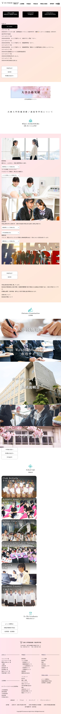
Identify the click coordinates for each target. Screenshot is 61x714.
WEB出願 (4, 695)
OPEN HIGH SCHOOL (50, 13)
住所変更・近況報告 (10, 631)
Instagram (30, 13)
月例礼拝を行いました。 (13, 56)
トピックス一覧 (5, 658)
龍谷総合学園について (7, 297)
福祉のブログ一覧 (6, 671)
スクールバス (25, 682)
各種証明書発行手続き (9, 627)
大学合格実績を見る (6, 232)
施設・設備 (24, 680)
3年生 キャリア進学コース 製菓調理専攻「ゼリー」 (20, 43)
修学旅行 (43, 660)
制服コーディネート (26, 692)
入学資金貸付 (5, 693)
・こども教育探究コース (27, 666)
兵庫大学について (6, 294)
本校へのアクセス (26, 683)
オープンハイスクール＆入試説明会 (10, 686)
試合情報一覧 (5, 669)
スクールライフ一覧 (6, 660)
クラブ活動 (44, 658)
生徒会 (43, 667)
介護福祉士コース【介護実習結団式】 (16, 51)
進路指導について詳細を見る (8, 227)
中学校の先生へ (9, 449)
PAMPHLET (9, 68)
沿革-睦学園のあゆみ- (27, 685)
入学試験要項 (5, 690)
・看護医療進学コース (27, 664)
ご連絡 (3, 664)
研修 (42, 662)
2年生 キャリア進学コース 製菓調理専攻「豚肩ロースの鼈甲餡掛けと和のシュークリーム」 (30, 47)
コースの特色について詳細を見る (9, 175)
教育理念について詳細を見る (8, 166)
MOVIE (9, 72)
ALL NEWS (9, 26)
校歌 (23, 687)
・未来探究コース (26, 667)
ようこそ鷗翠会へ (9, 624)
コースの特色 (25, 660)
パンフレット (25, 676)
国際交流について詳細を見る (8, 241)
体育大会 (43, 664)
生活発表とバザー (45, 666)
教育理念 (24, 658)
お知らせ (16, 3)
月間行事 (4, 666)
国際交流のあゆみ (26, 673)
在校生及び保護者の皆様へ (11, 13)
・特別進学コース (26, 662)
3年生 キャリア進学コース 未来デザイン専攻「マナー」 (22, 38)
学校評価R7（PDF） (6, 673)
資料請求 (52, 3)
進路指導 (24, 671)
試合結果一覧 (5, 667)
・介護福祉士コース (26, 669)
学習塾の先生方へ (9, 75)
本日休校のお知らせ (12, 60)
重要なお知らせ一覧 (6, 662)
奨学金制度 (4, 691)
